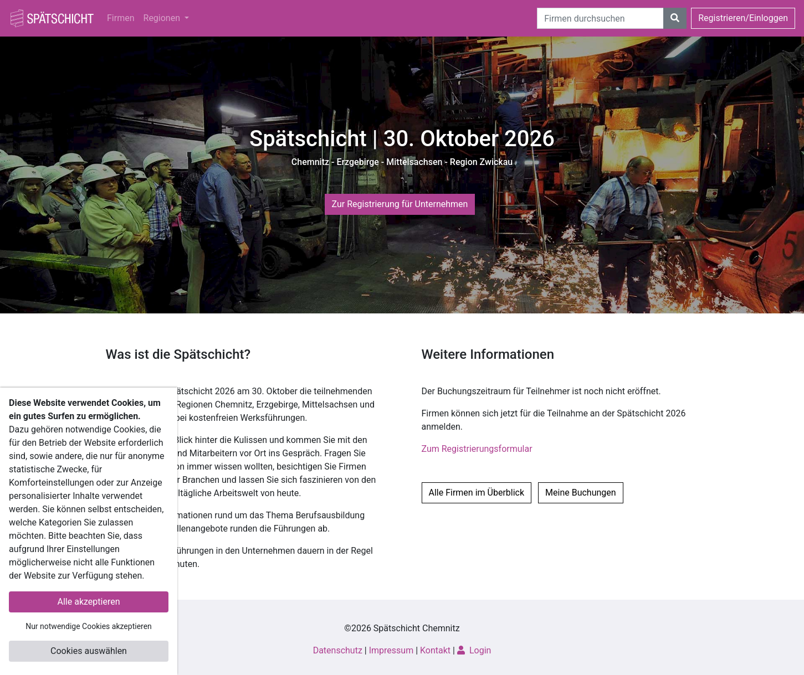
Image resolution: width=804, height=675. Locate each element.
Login (474, 650)
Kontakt (435, 650)
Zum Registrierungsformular (477, 449)
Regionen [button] (163, 18)
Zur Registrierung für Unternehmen (400, 204)
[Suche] (600, 18)
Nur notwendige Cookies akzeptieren (88, 626)
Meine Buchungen (580, 492)
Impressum (391, 650)
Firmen (121, 18)
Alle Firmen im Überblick (477, 492)
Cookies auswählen (88, 651)
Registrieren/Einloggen (743, 18)
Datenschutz (337, 650)
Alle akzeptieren (89, 601)
